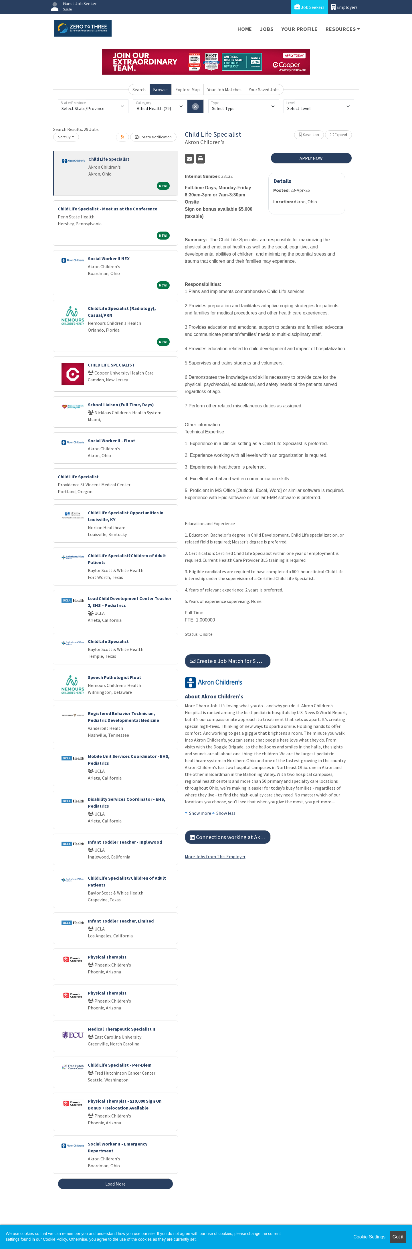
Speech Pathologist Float (114, 677)
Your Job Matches (224, 89)
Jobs (266, 29)
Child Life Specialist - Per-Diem (120, 1065)
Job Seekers (309, 7)
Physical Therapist (107, 957)
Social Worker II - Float (111, 440)
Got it (398, 1236)
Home (244, 29)
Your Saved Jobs (264, 89)
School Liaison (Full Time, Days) (121, 404)
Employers (344, 7)
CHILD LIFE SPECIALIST (111, 365)
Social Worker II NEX (109, 258)
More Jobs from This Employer (215, 856)
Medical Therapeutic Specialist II (121, 1029)
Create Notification (153, 137)
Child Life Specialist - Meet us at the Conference (107, 209)
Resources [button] (341, 29)
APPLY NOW (311, 158)
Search (139, 89)
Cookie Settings (369, 1236)
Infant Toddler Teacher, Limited (121, 921)
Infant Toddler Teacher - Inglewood (125, 842)
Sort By (64, 137)
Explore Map (187, 89)
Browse (160, 89)
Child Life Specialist (108, 159)
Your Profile (300, 29)
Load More (115, 1184)
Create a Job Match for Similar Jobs (230, 660)
